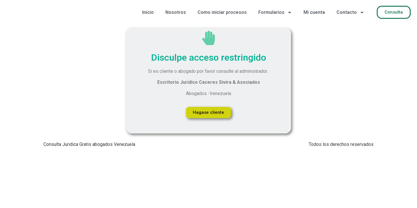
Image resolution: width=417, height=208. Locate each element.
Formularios (275, 12)
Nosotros (175, 12)
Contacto (350, 12)
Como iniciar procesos (222, 12)
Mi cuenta (314, 12)
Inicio (148, 12)
